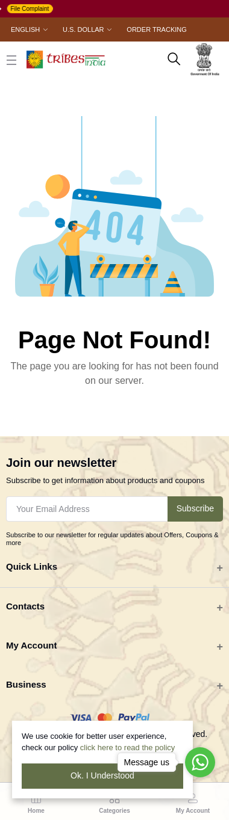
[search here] (174, 59)
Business (26, 684)
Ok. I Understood (102, 775)
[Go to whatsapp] (200, 762)
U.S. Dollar (83, 29)
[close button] (11, 60)
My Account (31, 645)
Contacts (25, 606)
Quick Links (31, 566)
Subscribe (195, 508)
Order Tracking (156, 29)
